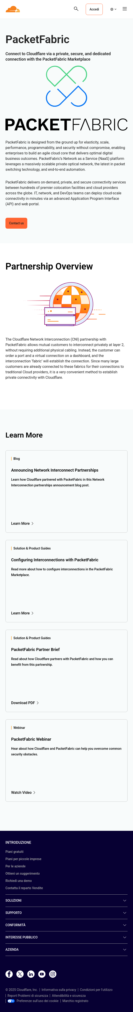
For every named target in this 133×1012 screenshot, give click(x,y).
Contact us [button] (16, 223)
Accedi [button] (94, 9)
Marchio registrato (75, 1000)
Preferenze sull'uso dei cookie (33, 1001)
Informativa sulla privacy (59, 989)
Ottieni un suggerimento (22, 873)
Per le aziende (15, 866)
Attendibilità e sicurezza (69, 995)
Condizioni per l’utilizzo (96, 989)
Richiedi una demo (18, 881)
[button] (113, 9)
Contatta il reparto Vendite (24, 888)
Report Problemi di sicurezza (28, 995)
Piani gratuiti (14, 852)
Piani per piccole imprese (23, 859)
